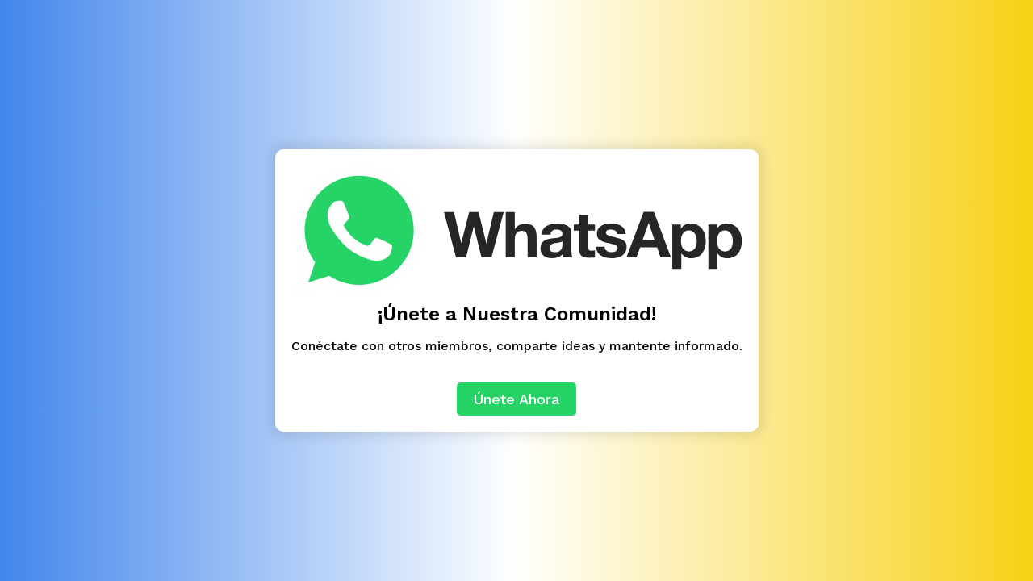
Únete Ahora (516, 399)
